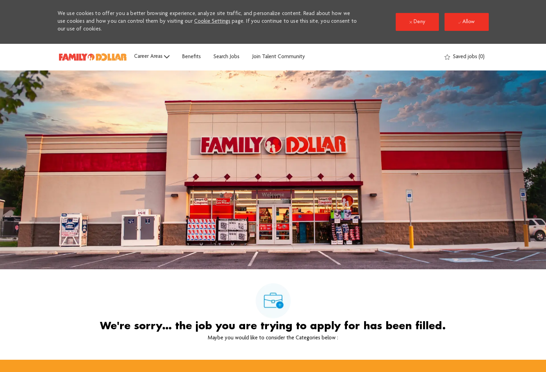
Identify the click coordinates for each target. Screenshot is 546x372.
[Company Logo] (93, 57)
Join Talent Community (278, 57)
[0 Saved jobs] (465, 57)
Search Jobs (226, 57)
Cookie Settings (212, 22)
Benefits (191, 57)
